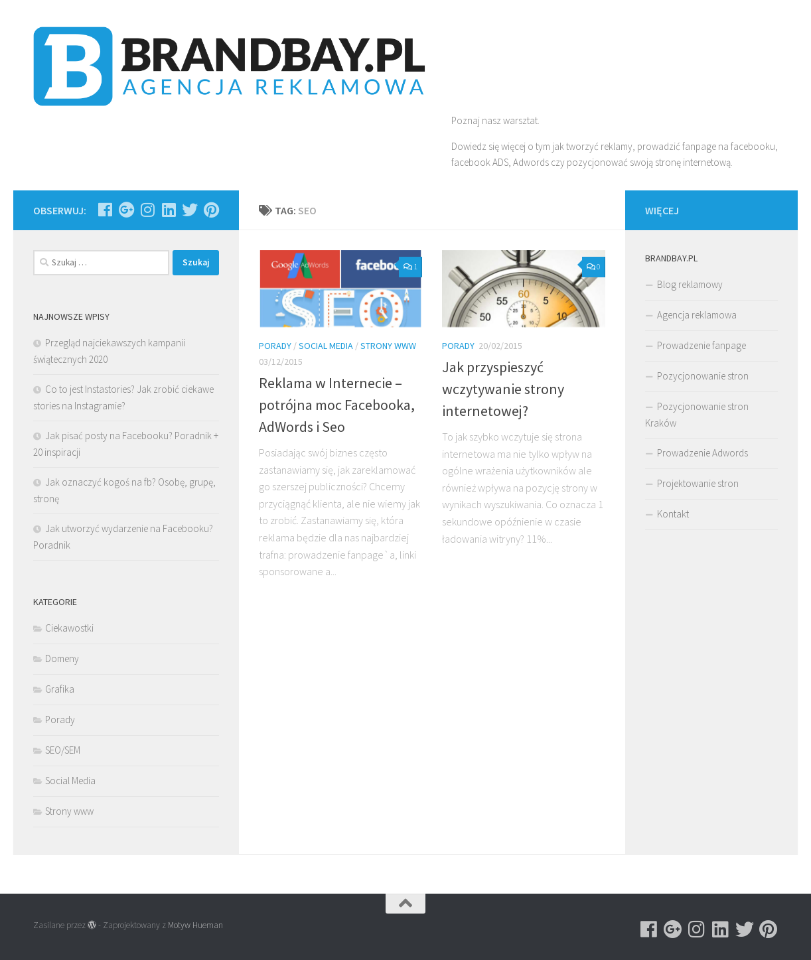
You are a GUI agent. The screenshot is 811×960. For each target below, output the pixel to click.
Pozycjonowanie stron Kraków (697, 414)
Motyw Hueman (195, 925)
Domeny (62, 658)
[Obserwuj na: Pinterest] (211, 210)
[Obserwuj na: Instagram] (147, 210)
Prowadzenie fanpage (701, 345)
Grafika (59, 689)
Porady (275, 346)
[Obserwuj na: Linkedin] (169, 210)
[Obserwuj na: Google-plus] (126, 210)
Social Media (326, 346)
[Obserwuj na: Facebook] (105, 210)
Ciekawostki (69, 628)
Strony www (388, 346)
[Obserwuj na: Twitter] (190, 210)
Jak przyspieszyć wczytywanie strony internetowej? (503, 389)
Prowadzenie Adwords (702, 452)
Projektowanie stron (698, 483)
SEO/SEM (62, 750)
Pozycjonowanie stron (703, 376)
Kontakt (673, 514)
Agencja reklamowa (697, 315)
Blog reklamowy (690, 284)
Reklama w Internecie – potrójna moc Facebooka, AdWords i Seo (337, 405)
